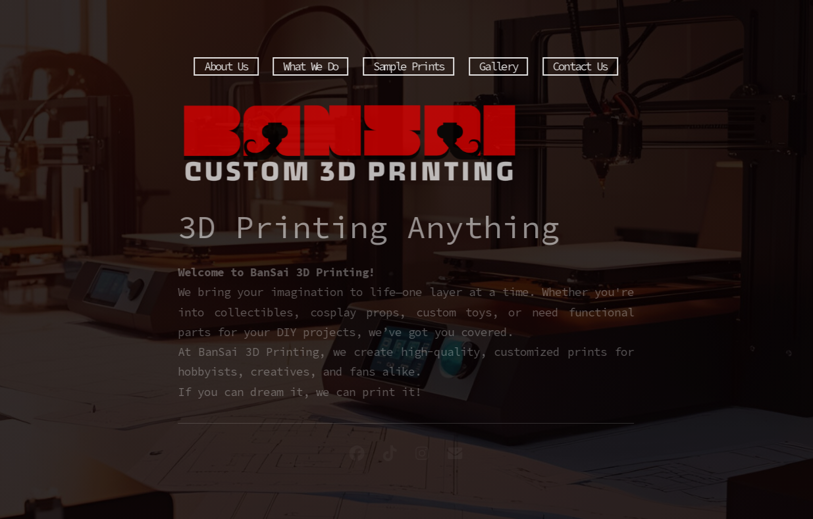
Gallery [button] (498, 66)
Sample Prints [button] (408, 66)
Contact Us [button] (579, 66)
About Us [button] (225, 66)
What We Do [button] (309, 66)
